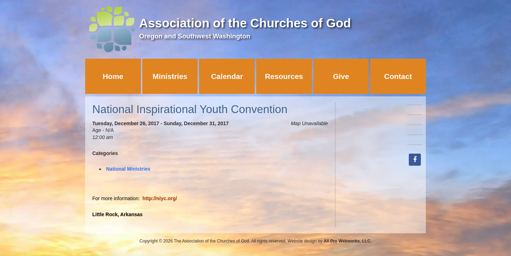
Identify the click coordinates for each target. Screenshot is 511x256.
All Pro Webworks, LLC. (348, 241)
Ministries (170, 76)
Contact (398, 76)
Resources (284, 76)
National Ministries (128, 169)
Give (341, 76)
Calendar (227, 76)
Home (113, 76)
